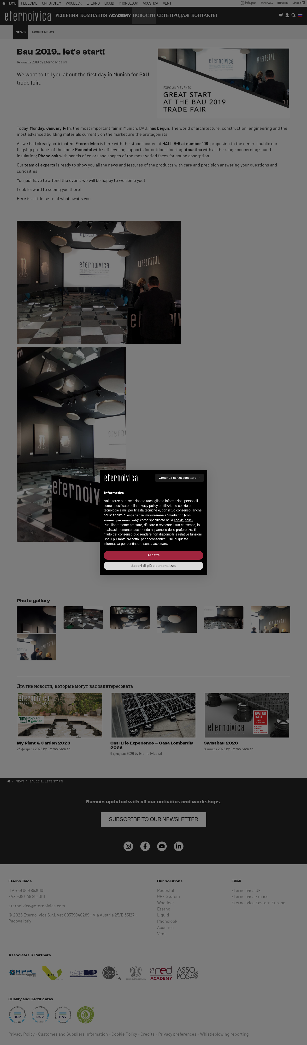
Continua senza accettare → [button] (179, 477)
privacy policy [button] (148, 506)
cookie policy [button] (183, 520)
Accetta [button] (154, 555)
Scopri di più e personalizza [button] (153, 566)
